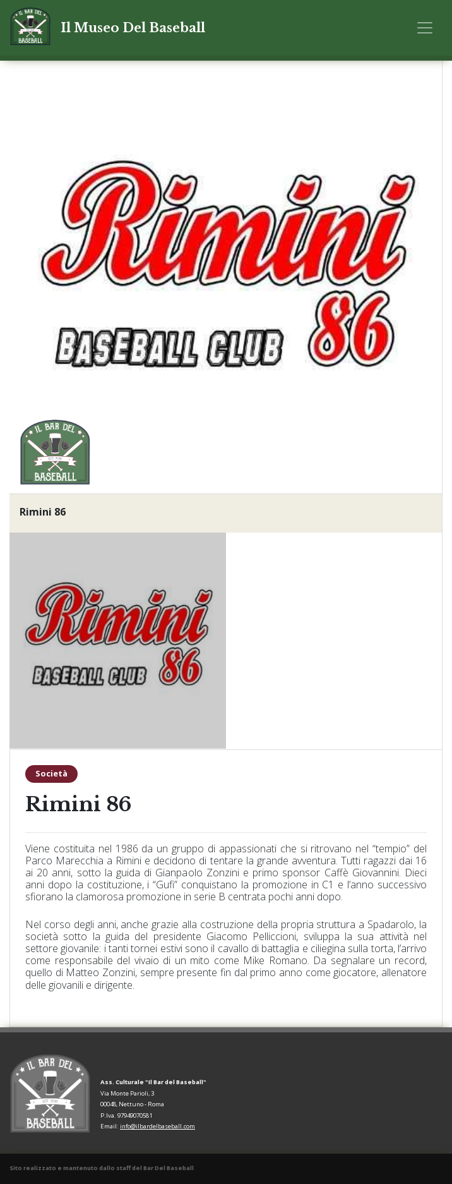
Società (51, 773)
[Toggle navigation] (425, 28)
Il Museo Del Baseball (133, 27)
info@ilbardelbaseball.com (157, 1126)
